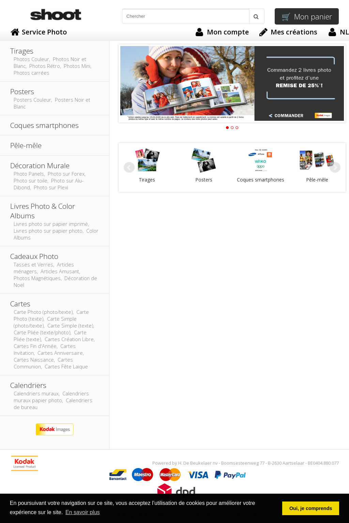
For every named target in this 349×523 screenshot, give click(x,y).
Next (335, 167)
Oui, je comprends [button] (310, 508)
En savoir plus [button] (82, 512)
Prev (129, 167)
